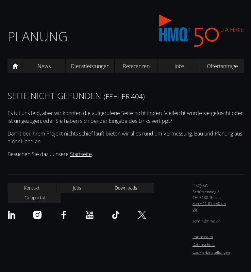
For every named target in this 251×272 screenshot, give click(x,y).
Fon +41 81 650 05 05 (209, 206)
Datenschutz (203, 244)
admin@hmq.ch (206, 221)
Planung (38, 36)
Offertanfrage (222, 66)
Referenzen (136, 66)
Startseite (81, 154)
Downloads (126, 188)
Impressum (202, 236)
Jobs (179, 66)
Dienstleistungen (90, 66)
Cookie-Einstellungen (211, 252)
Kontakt (32, 188)
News (44, 66)
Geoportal (35, 197)
